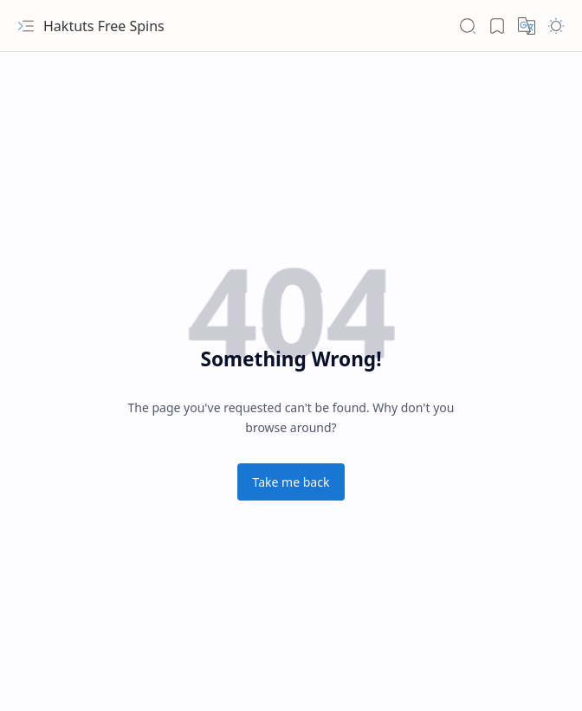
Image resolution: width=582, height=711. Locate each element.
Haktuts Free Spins (104, 26)
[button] (26, 26)
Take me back (291, 482)
